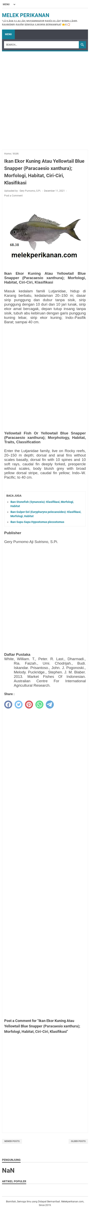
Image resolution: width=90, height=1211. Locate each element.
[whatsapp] (39, 705)
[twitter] (19, 705)
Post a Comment (13, 195)
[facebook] (8, 705)
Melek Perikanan (25, 15)
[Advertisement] (45, 98)
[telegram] (50, 705)
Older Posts (78, 1141)
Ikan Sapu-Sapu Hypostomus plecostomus (37, 522)
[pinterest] (29, 705)
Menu (8, 34)
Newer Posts (12, 1141)
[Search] (41, 44)
